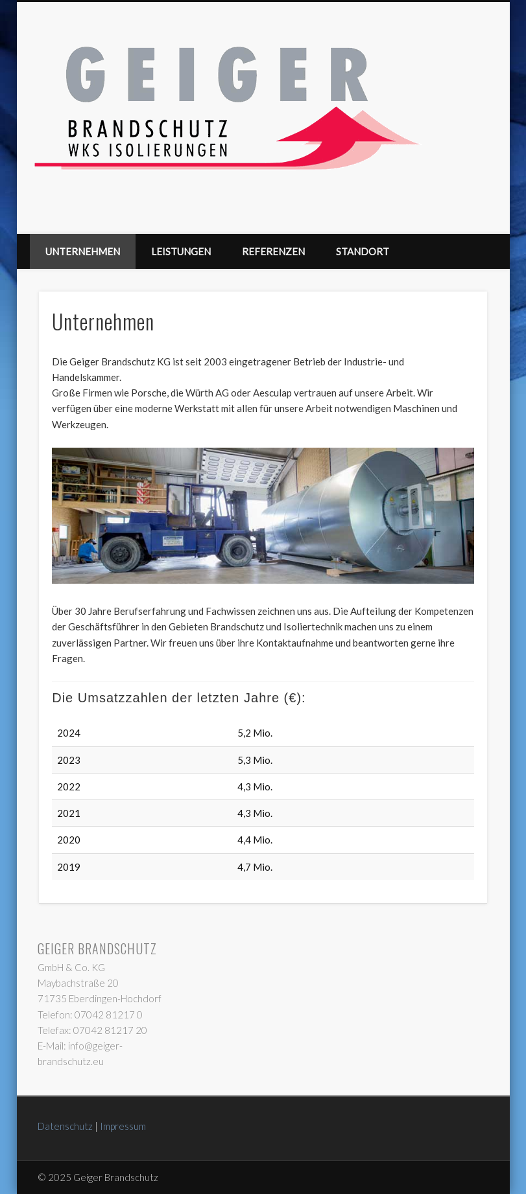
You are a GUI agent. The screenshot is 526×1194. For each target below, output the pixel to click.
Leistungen (181, 251)
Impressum (123, 1126)
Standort (362, 251)
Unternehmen (82, 251)
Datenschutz (65, 1126)
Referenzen (273, 251)
